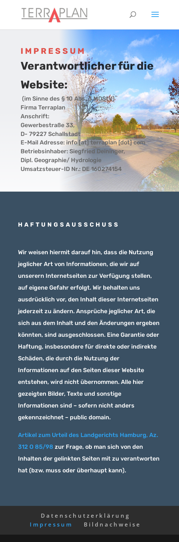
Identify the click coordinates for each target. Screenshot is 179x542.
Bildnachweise (112, 524)
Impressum (51, 524)
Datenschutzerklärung (85, 515)
